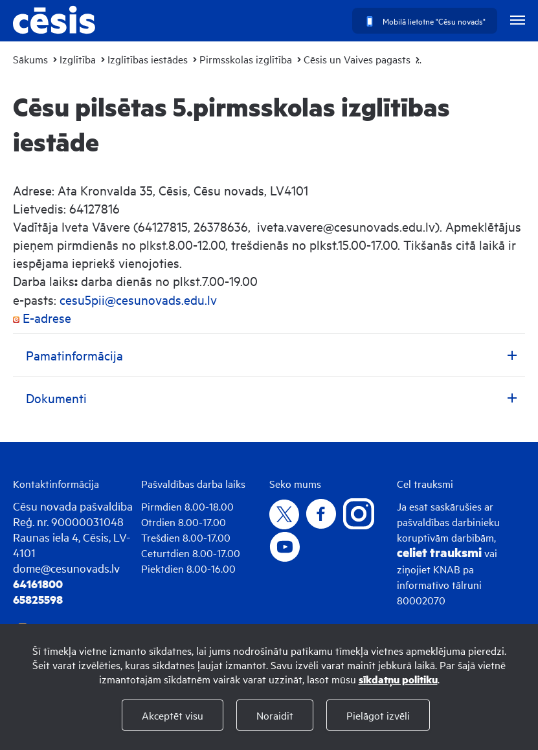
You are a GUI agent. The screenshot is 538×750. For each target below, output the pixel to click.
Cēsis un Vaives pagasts (357, 59)
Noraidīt (274, 715)
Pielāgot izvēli (378, 715)
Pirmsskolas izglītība (245, 59)
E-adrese (42, 317)
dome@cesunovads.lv (66, 567)
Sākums (30, 59)
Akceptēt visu (172, 715)
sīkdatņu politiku (398, 679)
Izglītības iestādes (147, 59)
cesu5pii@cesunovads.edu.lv (138, 299)
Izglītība (78, 59)
